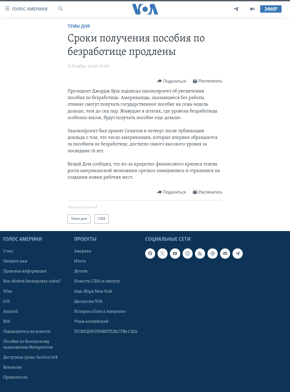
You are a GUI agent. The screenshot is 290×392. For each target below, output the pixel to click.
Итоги (80, 261)
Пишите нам (15, 261)
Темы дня (79, 26)
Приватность (15, 377)
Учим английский (91, 321)
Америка (82, 251)
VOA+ (8, 291)
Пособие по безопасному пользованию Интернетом (28, 344)
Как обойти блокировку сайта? (32, 281)
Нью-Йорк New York (93, 291)
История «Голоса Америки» (100, 311)
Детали (81, 271)
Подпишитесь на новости (27, 331)
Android (10, 311)
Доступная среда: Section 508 (30, 357)
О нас (8, 251)
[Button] (171, 81)
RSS (6, 321)
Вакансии (12, 367)
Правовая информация (24, 271)
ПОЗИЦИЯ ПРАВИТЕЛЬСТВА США (105, 331)
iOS (6, 301)
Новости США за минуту (97, 281)
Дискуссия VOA (88, 301)
